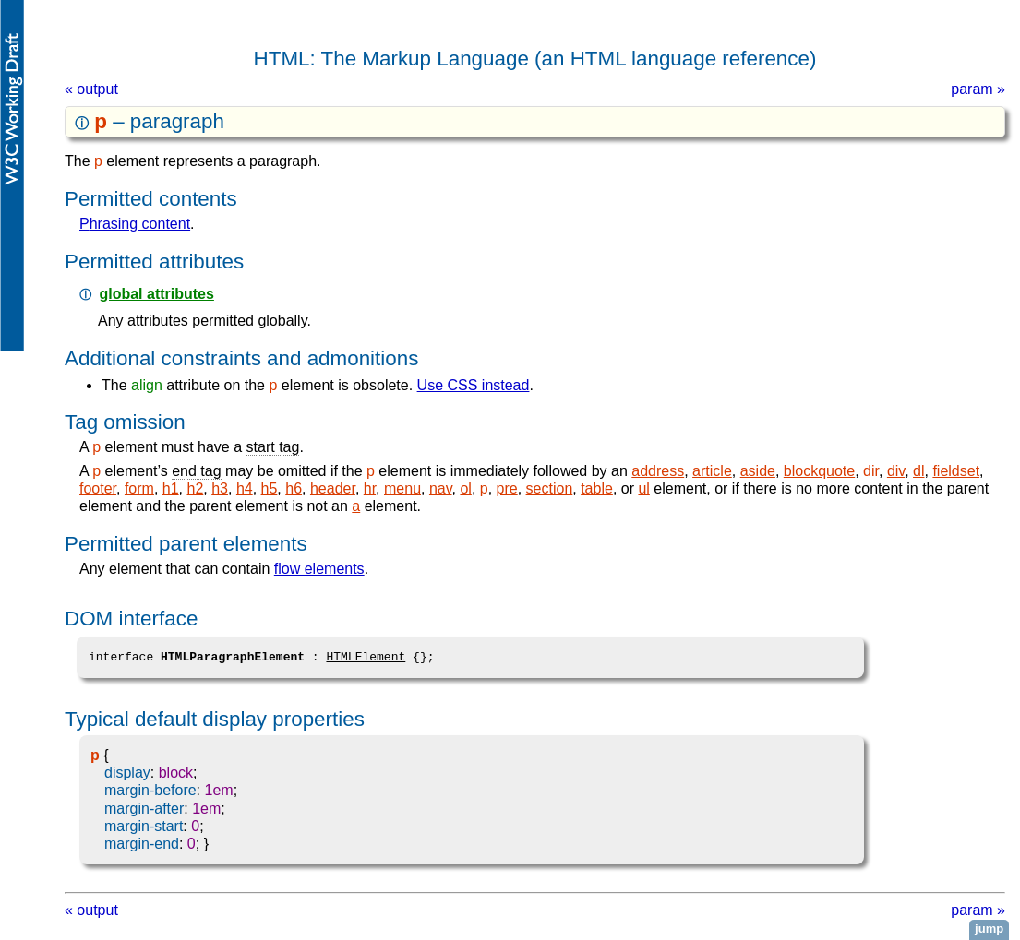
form (139, 488)
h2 (195, 488)
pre (507, 488)
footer (97, 488)
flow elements (319, 569)
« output (91, 89)
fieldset (955, 471)
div (896, 471)
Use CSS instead (473, 385)
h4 (244, 488)
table (597, 488)
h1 (170, 488)
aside (757, 471)
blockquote (819, 471)
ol (465, 488)
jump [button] (989, 928)
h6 (293, 488)
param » (978, 89)
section (549, 488)
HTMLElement (365, 656)
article (712, 471)
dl (918, 471)
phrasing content (134, 224)
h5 (269, 488)
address (657, 471)
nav (440, 488)
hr (370, 488)
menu (402, 488)
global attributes (156, 294)
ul (643, 488)
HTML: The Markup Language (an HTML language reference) (535, 58)
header (332, 488)
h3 (219, 488)
